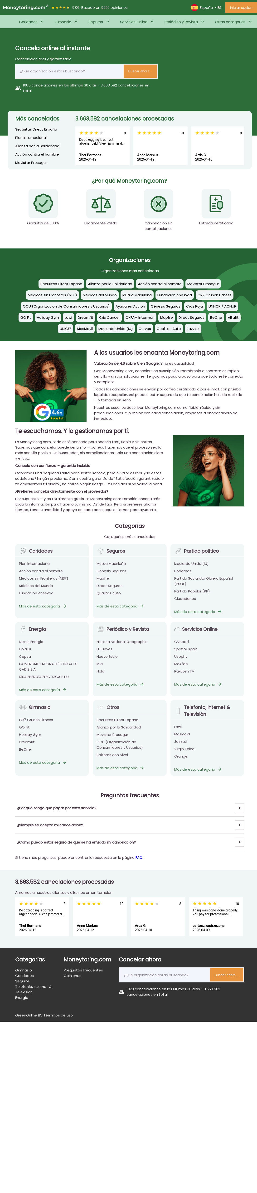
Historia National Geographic (122, 645)
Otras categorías (230, 21)
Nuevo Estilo (107, 659)
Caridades (28, 21)
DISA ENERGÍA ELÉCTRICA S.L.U (44, 680)
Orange (181, 759)
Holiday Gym (30, 738)
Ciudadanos (185, 602)
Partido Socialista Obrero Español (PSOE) (203, 584)
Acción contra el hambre (37, 154)
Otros (108, 711)
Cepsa (25, 659)
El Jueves (104, 652)
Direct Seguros (109, 589)
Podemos (182, 574)
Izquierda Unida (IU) (191, 567)
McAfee (181, 667)
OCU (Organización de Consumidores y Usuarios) (120, 748)
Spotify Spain (186, 652)
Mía (100, 667)
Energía (32, 633)
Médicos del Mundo (36, 589)
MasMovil (182, 737)
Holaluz (25, 652)
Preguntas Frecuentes (83, 970)
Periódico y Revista (181, 21)
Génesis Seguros (111, 574)
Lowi (178, 730)
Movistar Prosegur (31, 162)
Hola (100, 674)
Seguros (95, 21)
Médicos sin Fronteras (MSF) (43, 581)
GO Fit (24, 730)
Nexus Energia (31, 645)
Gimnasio (63, 21)
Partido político (196, 554)
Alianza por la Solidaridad (37, 145)
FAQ (139, 857)
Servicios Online (133, 21)
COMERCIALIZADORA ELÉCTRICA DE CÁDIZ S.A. (48, 670)
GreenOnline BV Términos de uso (44, 1015)
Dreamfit (27, 745)
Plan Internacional (31, 137)
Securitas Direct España (36, 129)
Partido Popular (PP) (192, 594)
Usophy (180, 659)
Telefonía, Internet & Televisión (202, 714)
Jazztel (180, 745)
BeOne (25, 752)
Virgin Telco (184, 752)
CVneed (181, 645)
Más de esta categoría (43, 609)
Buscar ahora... (140, 71)
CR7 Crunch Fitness (36, 723)
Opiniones (72, 975)
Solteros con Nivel (112, 758)
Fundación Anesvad (36, 596)
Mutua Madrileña (111, 567)
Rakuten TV (184, 674)
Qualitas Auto (109, 596)
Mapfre (103, 581)
